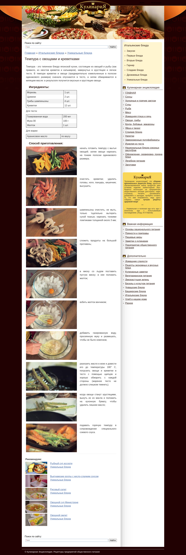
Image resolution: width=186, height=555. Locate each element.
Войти (142, 3)
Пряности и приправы (137, 233)
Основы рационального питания (142, 229)
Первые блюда (135, 55)
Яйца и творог (133, 128)
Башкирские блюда (135, 291)
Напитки (129, 136)
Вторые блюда (134, 60)
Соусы (128, 97)
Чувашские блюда (135, 287)
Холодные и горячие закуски (140, 100)
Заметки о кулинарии (136, 241)
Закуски (131, 51)
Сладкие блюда (135, 70)
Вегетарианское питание (138, 275)
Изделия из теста (134, 144)
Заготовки (130, 165)
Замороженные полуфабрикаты (142, 140)
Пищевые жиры (133, 237)
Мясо (128, 112)
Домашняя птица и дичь (138, 116)
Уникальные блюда (137, 79)
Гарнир (130, 65)
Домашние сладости (136, 261)
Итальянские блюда (136, 45)
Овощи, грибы (133, 120)
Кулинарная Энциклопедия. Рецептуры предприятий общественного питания (63, 552)
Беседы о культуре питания (140, 283)
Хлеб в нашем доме (136, 299)
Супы (128, 104)
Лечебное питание (135, 161)
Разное (129, 303)
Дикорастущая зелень (137, 279)
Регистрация (156, 3)
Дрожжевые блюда (137, 75)
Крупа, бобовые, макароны (139, 124)
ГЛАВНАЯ (130, 93)
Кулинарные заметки (136, 272)
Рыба (128, 108)
